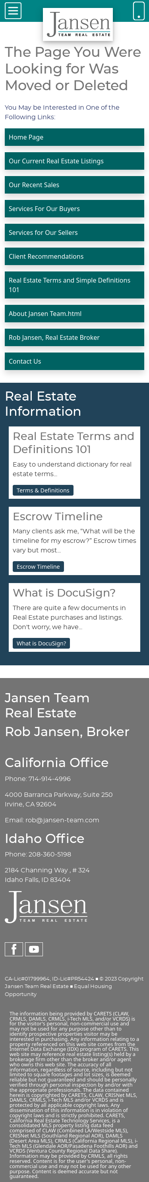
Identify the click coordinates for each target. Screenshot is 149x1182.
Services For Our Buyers (44, 208)
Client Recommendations (46, 256)
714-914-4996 (50, 779)
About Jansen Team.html (45, 313)
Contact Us (25, 361)
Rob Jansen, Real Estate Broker (54, 337)
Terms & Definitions (43, 490)
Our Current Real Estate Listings (56, 161)
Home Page (26, 137)
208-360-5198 (50, 854)
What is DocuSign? (41, 643)
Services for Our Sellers (43, 232)
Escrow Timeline (38, 566)
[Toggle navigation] (13, 10)
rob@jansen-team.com (62, 820)
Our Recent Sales (34, 184)
